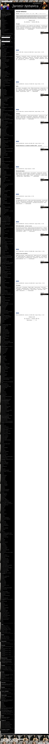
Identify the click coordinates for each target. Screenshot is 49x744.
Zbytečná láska (4, 611)
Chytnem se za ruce (5, 167)
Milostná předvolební (6, 300)
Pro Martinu (4, 455)
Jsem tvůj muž (4, 199)
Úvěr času (3, 557)
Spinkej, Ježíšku (4, 499)
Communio (8, 701)
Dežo (17, 86)
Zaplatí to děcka (5, 605)
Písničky (4, 16)
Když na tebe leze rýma (6, 223)
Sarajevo (3, 488)
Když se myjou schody (6, 224)
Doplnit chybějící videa (6, 725)
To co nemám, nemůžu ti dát (7, 533)
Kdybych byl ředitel (5, 216)
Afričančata (4, 50)
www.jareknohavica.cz (9, 734)
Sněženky (3, 497)
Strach (3, 508)
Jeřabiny (3, 189)
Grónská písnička (5, 142)
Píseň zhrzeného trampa (6, 418)
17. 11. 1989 (5, 636)
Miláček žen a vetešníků (8, 294)
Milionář (3, 296)
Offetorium (4, 706)
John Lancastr (4, 195)
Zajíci (3, 602)
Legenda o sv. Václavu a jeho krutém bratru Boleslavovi (7, 257)
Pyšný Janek (6, 471)
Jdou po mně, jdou (5, 185)
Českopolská (4, 93)
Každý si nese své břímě (6, 207)
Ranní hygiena (4, 475)
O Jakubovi (4, 358)
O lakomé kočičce (7, 669)
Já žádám (3, 181)
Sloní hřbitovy (4, 494)
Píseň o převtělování (5, 403)
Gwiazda (3, 673)
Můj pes (3, 320)
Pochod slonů (4, 438)
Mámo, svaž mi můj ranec (6, 277)
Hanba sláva (4, 144)
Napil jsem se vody (5, 338)
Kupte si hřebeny (5, 246)
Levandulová (8, 263)
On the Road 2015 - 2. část (6, 651)
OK (45, 743)
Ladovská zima (4, 250)
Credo (3, 702)
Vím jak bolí (5, 585)
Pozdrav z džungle (5, 451)
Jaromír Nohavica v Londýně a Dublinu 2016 (7, 684)
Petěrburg (4, 395)
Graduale (3, 705)
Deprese (3, 109)
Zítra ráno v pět (5, 614)
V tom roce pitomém (5, 570)
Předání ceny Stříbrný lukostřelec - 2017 (6, 717)
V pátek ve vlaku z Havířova (7, 567)
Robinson (3, 479)
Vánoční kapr (4, 577)
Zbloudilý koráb (5, 610)
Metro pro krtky (5, 291)
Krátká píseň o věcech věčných (7, 238)
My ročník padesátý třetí (6, 324)
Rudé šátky (4, 480)
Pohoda (5, 434)
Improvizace (4, 20)
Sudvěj (3, 512)
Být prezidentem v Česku (6, 80)
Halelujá (3, 143)
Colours (3, 84)
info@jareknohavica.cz (38, 734)
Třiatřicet (3, 543)
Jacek (3, 182)
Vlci (2, 590)
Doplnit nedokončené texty (7, 724)
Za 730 (3, 596)
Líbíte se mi (4, 265)
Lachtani (3, 251)
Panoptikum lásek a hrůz (6, 386)
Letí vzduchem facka (5, 261)
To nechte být (4, 535)
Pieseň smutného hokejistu (7, 396)
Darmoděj (3, 103)
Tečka (3, 526)
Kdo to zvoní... (4, 212)
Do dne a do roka (5, 121)
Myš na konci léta (5, 325)
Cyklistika (3, 86)
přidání (24, 13)
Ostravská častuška (5, 379)
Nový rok (3, 357)
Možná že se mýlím (5, 318)
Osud (2, 380)
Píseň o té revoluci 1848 (6, 406)
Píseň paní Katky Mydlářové (7, 410)
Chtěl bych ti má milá (5, 164)
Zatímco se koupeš (5, 607)
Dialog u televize (5, 113)
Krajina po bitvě (5, 237)
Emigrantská (4, 129)
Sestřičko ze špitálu (5, 489)
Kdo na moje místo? (5, 209)
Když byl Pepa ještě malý (6, 217)
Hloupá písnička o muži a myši (7, 151)
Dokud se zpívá (4, 124)
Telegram (3, 529)
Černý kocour (4, 90)
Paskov (3, 390)
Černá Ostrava (6, 688)
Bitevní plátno (4, 71)
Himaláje (3, 147)
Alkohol (6, 642)
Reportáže (29, 168)
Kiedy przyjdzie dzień (8, 675)
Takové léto (4, 522)
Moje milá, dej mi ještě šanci (7, 311)
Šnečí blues (4, 521)
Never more (4, 352)
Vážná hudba (4, 30)
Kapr (2, 204)
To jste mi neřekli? (7, 534)
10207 (43, 111)
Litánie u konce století (6, 266)
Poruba (3, 446)
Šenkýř (3, 520)
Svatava (3, 515)
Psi (2, 467)
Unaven (3, 553)
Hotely (3, 156)
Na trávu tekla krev (5, 333)
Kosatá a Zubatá (5, 233)
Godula (3, 139)
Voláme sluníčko (5, 591)
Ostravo (3, 376)
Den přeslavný (8, 107)
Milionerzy (4, 676)
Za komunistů (7, 599)
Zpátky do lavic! (5, 616)
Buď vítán (3, 77)
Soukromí (9, 739)
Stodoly (3, 507)
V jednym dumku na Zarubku (7, 565)
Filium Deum (7, 135)
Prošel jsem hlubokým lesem (7, 456)
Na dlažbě (3, 328)
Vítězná (3, 586)
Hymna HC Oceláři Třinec (7, 162)
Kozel (3, 236)
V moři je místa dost (5, 566)
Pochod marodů (4, 437)
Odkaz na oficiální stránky (7, 1)
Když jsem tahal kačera (6, 218)
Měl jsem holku (4, 290)
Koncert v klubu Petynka (7, 647)
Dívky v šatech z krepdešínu (7, 115)
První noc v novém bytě (7, 459)
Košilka (3, 234)
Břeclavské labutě (5, 76)
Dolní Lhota (4, 125)
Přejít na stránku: (29, 320)
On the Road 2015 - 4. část (6, 655)
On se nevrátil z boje (5, 363)
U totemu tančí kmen (5, 549)
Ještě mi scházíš (5, 191)
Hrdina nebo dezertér (6, 157)
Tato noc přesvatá (5, 525)
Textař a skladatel (5, 29)
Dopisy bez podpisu (5, 126)
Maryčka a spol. (6, 628)
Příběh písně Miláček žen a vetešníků (7, 662)
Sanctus (7, 708)
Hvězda (3, 160)
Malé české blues (6, 272)
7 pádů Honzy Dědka (7, 47)
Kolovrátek (4, 228)
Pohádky (4, 24)
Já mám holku (4, 173)
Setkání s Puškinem (5, 490)
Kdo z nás (3, 213)
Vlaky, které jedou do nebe (7, 587)
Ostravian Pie (4, 375)
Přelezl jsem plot (5, 462)
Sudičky (3, 511)
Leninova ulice (4, 258)
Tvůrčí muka (4, 544)
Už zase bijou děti (5, 558)
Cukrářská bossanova (6, 85)
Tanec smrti (6, 692)
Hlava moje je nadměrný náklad (7, 148)
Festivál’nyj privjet (5, 134)
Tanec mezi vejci (5, 524)
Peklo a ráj (4, 392)
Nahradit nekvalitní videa (6, 727)
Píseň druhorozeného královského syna (6, 401)
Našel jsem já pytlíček (6, 341)
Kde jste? (3, 208)
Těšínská (3, 531)
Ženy (2, 620)
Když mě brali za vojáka (6, 221)
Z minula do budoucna (6, 595)
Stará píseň (7, 503)
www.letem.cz (19, 734)
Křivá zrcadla (4, 242)
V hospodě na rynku (5, 562)
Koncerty (4, 21)
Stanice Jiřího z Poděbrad (6, 502)
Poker (3, 442)
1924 (43, 223)
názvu (30, 13)
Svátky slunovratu (5, 517)
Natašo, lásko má (5, 343)
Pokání (3, 441)
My (2, 323)
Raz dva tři (4, 476)
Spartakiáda (4, 498)
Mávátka (3, 289)
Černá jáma (4, 89)
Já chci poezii (4, 172)
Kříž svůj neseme (8, 243)
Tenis (2, 530)
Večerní (3, 578)
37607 (43, 251)
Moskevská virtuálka (6, 315)
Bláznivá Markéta (5, 72)
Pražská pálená (6, 632)
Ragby (3, 472)
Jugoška (3, 200)
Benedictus (4, 698)
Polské (3, 25)
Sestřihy (4, 28)
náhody (33, 13)
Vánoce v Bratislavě (5, 576)
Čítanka (3, 95)
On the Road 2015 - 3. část (6, 653)
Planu (3, 424)
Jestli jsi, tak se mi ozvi (6, 190)
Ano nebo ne (4, 58)
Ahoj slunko (4, 51)
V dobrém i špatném (5, 561)
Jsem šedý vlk (4, 198)
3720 (33, 196)
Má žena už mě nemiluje (6, 269)
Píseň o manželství (5, 402)
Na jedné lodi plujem (5, 332)
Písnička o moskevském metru (7, 421)
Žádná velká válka (5, 619)
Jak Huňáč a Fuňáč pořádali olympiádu (7, 660)
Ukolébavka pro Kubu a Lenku (7, 552)
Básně (3, 19)
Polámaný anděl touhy (6, 443)
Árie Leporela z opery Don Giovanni (6, 697)
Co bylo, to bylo (5, 81)
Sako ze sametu (4, 485)
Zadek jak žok (4, 601)
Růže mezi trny (4, 481)
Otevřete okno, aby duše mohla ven (7, 382)
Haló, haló (5, 637)
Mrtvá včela (4, 319)
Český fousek (4, 94)
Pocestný (7, 428)
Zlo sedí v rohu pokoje (6, 615)
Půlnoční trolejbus (5, 470)
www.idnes (3, 594)
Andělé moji (4, 55)
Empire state (4, 130)
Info (48, 743)
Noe (2, 354)
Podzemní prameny (5, 429)
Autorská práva (3, 739)
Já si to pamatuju (5, 177)
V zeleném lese (4, 571)
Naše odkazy (14, 739)
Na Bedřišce (4, 327)
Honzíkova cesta (5, 153)
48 (36, 21)
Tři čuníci (3, 539)
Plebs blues (4, 425)
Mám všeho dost (5, 276)
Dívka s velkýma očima (6, 114)
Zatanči (3, 606)
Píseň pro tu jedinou (5, 411)
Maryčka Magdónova (5, 282)
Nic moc (3, 353)
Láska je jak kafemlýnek (6, 255)
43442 (34, 168)
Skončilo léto (4, 493)
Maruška (3, 281)
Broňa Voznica (4, 75)
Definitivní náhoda (5, 104)
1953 (2, 45)
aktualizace (27, 13)
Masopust (3, 285)
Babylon (3, 62)
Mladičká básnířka (5, 302)
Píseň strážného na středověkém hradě (5, 417)
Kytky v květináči (5, 247)
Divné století (5, 627)
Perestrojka (5, 638)
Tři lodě (3, 540)
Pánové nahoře (4, 387)
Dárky (3, 102)
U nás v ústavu (4, 548)
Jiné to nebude (4, 194)
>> (38, 21)
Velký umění (4, 582)
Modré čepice (4, 306)
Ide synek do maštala (7, 168)
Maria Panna (4, 280)
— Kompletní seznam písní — (7, 33)
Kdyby (3, 214)
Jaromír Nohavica (6, 12)
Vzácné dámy (6, 713)
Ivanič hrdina (4, 171)
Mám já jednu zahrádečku (6, 273)
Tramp (3, 538)
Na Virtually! (4, 334)
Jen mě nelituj (4, 186)
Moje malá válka (5, 310)
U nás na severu (4, 547)
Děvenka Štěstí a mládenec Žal (7, 110)
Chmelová (3, 163)
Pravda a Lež (4, 452)
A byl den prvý (4, 48)
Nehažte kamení (7, 347)
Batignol (3, 68)
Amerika (5, 52)
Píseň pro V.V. (4, 412)
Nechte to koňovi (5, 348)
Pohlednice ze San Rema (6, 433)
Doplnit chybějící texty (6, 723)
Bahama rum (4, 63)
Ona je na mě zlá (5, 366)
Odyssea (3, 362)
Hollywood (4, 152)
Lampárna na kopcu (5, 252)
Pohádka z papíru (5, 432)
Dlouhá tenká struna (6, 118)
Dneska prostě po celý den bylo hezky (8, 120)
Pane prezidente (5, 383)
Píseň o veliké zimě (5, 407)
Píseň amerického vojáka (6, 399)
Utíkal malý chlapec (5, 556)
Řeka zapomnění (4, 484)
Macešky (3, 270)
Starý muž (3, 506)
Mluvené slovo (5, 23)
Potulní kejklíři (5, 447)
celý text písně (30, 29)
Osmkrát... (3, 372)
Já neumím (3, 176)
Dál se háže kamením (5, 98)
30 (43, 13)
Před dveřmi (4, 461)
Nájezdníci (3, 337)
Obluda (3, 361)
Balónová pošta (5, 67)
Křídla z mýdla (6, 241)
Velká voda (4, 581)
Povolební (3, 450)
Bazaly (3, 70)
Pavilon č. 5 (4, 391)
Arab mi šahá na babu (5, 59)
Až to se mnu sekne (5, 61)
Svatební (3, 516)
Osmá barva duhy (5, 371)
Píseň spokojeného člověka (7, 415)
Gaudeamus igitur (5, 138)
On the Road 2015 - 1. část (6, 649)
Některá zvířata (5, 349)
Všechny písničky (5, 15)
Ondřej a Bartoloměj (6, 367)
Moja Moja (3, 309)
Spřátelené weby (20, 739)
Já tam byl (6, 180)
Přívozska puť (4, 466)
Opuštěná (3, 370)
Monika (3, 314)
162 (43, 143)
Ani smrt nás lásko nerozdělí (8, 57)
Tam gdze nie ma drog (7, 678)
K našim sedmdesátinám (6, 203)
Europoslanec (4, 133)
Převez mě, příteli (5, 463)
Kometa (3, 229)
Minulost (3, 301)
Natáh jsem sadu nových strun (7, 342)
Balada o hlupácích (5, 66)
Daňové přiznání (5, 99)
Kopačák (3, 232)
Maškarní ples (4, 286)
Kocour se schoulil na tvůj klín (8, 227)
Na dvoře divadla (5, 329)
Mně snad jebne (4, 305)
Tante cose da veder (7, 711)
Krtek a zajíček (6, 668)
